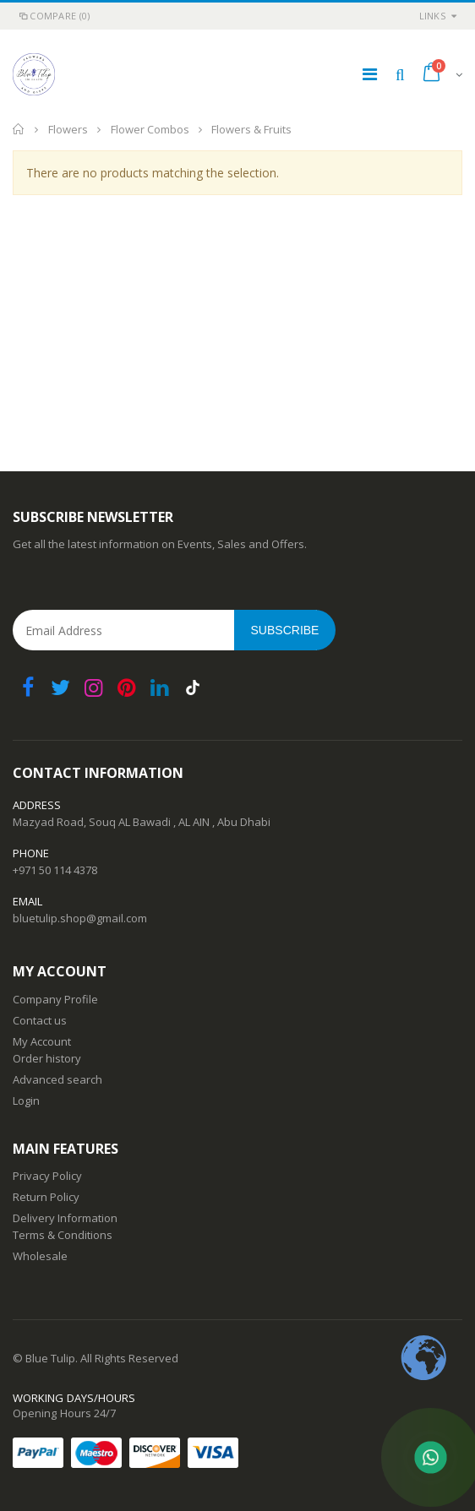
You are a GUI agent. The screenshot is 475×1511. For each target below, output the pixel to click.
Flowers (68, 129)
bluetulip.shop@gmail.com (80, 918)
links (432, 15)
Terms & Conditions (62, 1234)
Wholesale (40, 1256)
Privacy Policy (47, 1175)
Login (26, 1100)
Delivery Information (65, 1218)
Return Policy (46, 1196)
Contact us (40, 1020)
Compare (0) (53, 15)
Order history (47, 1058)
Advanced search (57, 1079)
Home (19, 129)
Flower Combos (150, 129)
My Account (42, 1041)
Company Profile (55, 999)
